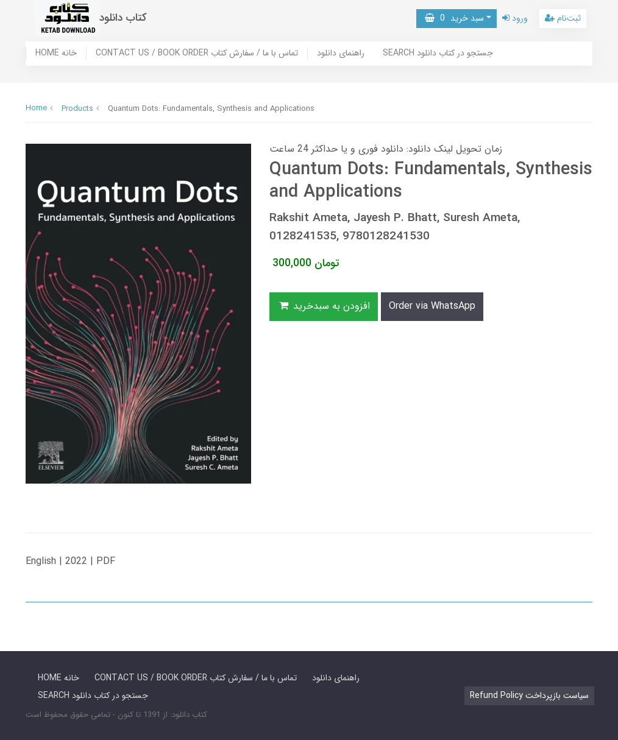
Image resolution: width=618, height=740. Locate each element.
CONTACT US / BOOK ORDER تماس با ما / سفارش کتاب (197, 54)
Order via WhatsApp (432, 306)
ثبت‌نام (563, 18)
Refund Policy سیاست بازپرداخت (529, 695)
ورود (515, 18)
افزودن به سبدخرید (323, 306)
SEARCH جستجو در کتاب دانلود (438, 54)
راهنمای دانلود (340, 54)
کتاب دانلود (123, 18)
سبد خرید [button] (454, 18)
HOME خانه (56, 54)
